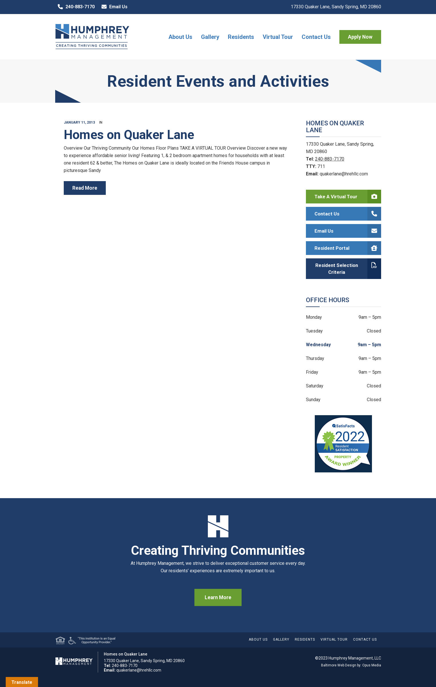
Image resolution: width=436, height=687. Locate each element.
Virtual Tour (278, 36)
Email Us (113, 7)
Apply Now (360, 37)
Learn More (218, 597)
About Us (180, 36)
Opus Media (371, 665)
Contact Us (316, 36)
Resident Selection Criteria (348, 268)
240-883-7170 (75, 7)
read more (84, 188)
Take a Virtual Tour (347, 196)
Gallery (210, 36)
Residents (241, 36)
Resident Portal (347, 248)
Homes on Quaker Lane (129, 134)
